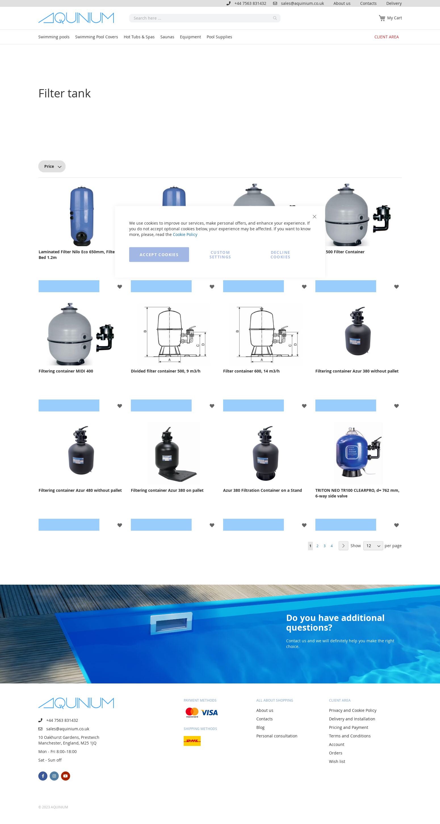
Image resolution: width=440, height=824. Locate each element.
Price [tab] (49, 166)
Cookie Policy (185, 234)
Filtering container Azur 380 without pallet (357, 371)
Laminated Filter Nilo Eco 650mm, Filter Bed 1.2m (77, 254)
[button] (396, 286)
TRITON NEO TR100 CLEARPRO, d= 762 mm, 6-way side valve (357, 493)
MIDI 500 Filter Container (339, 251)
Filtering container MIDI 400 (66, 371)
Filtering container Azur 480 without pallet (80, 490)
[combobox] (204, 18)
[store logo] (78, 18)
